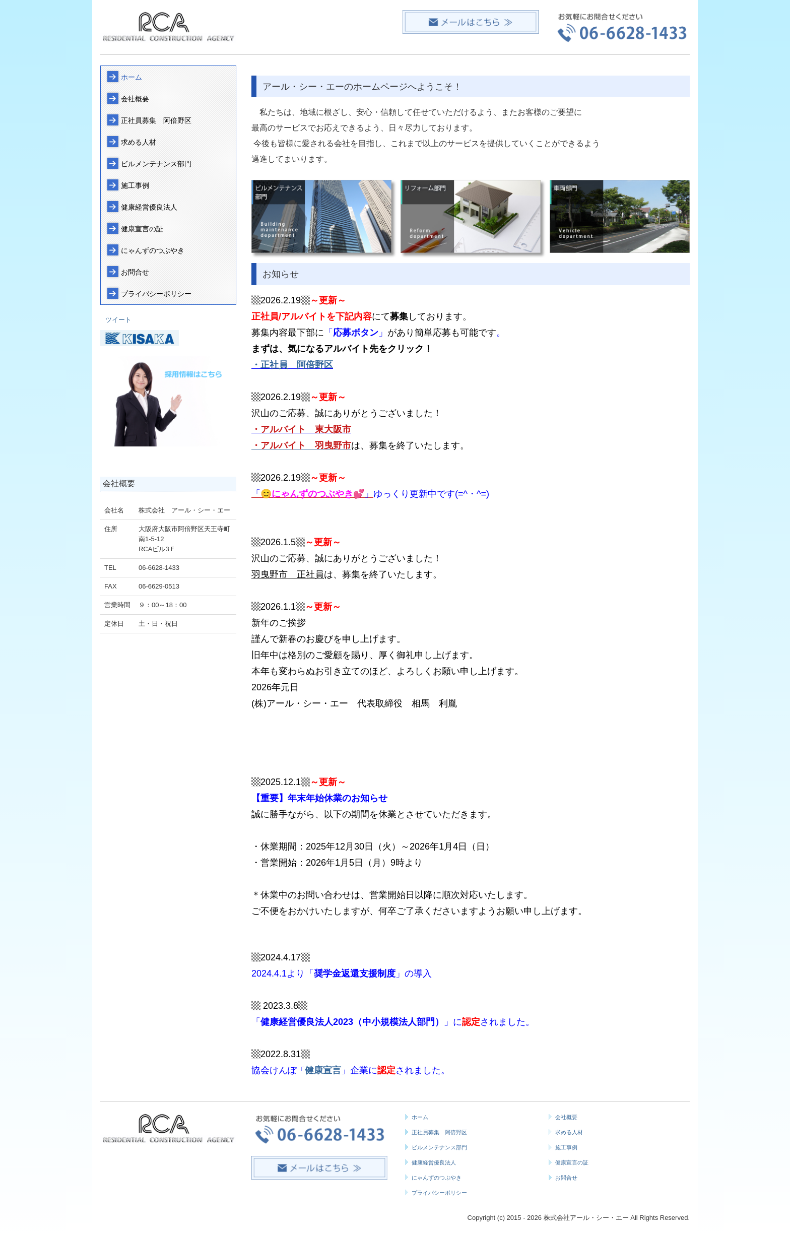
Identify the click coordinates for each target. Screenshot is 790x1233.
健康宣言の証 (142, 229)
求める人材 (138, 142)
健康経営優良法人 (149, 207)
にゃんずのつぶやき (152, 250)
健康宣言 (323, 1070)
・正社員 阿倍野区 (292, 365)
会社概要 (135, 99)
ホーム (131, 77)
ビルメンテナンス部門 (156, 164)
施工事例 (135, 185)
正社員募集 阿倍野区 (160, 120)
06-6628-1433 (159, 567)
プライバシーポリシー (156, 294)
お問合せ (135, 272)
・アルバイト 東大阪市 (301, 429)
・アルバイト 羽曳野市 (301, 445)
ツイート (118, 319)
